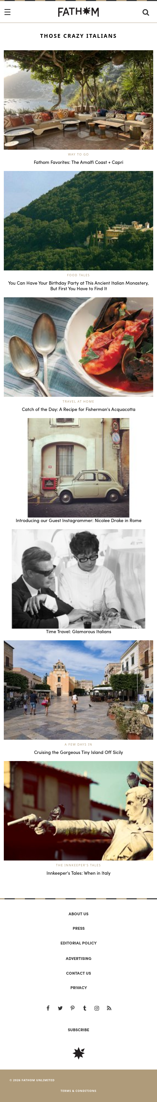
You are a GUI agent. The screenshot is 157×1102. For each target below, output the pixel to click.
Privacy (78, 987)
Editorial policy (78, 943)
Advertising (78, 958)
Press (79, 928)
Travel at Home (78, 401)
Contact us (78, 973)
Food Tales (78, 275)
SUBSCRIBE (78, 1029)
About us (78, 914)
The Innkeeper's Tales (78, 865)
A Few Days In (78, 744)
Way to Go (78, 154)
